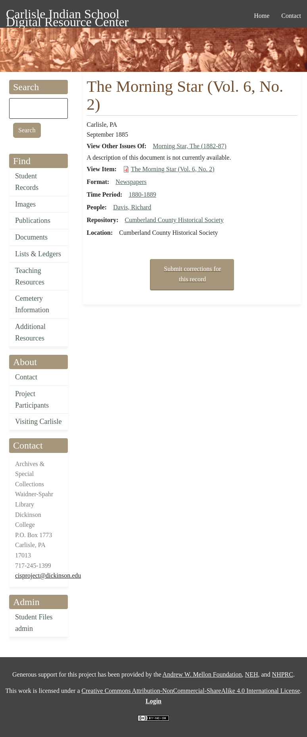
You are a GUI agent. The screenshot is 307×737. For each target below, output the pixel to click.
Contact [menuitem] (291, 15)
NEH (251, 674)
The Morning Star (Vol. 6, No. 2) (173, 169)
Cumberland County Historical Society (174, 220)
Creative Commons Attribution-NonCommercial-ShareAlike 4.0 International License (190, 690)
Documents (31, 237)
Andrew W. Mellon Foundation (202, 674)
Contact (26, 377)
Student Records (26, 182)
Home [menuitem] (261, 15)
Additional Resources (30, 332)
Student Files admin (34, 623)
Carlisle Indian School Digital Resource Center (67, 15)
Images (25, 204)
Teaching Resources (29, 276)
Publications (32, 220)
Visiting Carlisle (38, 422)
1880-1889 (142, 194)
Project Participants (32, 399)
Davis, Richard (132, 207)
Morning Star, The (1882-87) (189, 146)
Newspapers (130, 181)
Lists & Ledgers (38, 254)
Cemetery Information (32, 304)
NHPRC (282, 674)
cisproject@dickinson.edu (48, 575)
